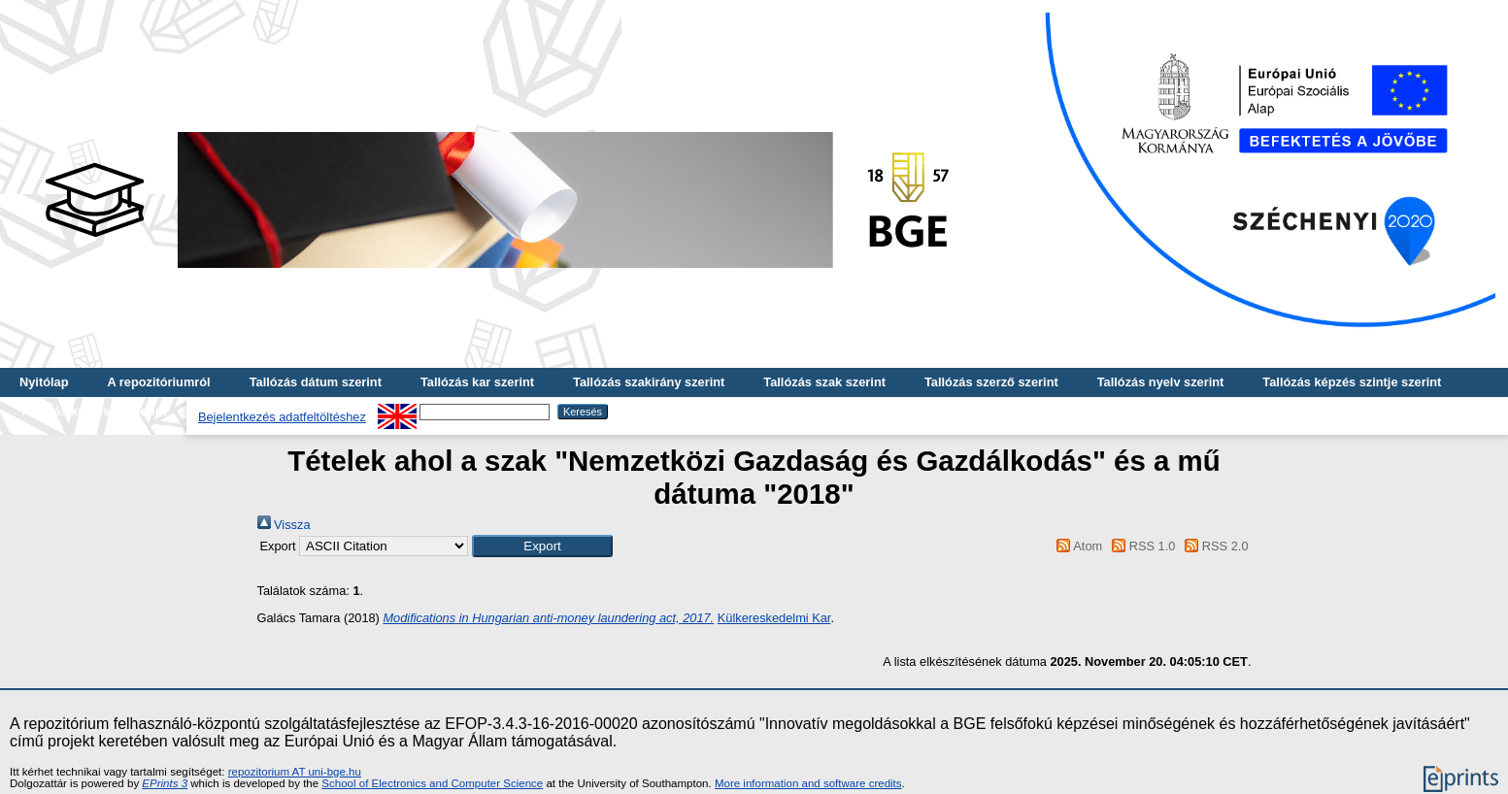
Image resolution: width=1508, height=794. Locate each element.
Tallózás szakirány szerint (648, 382)
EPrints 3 (164, 783)
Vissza (284, 524)
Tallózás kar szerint (477, 382)
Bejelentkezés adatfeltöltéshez (282, 417)
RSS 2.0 (1214, 546)
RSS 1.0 (1141, 546)
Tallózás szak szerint (824, 382)
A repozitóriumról (158, 382)
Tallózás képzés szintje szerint (1351, 382)
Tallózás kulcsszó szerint (93, 411)
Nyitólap (43, 382)
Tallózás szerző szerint (991, 382)
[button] (542, 546)
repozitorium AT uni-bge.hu (294, 771)
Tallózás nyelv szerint (1160, 382)
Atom (1076, 546)
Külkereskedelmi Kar (774, 618)
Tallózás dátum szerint (316, 382)
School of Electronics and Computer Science (432, 783)
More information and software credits (808, 783)
